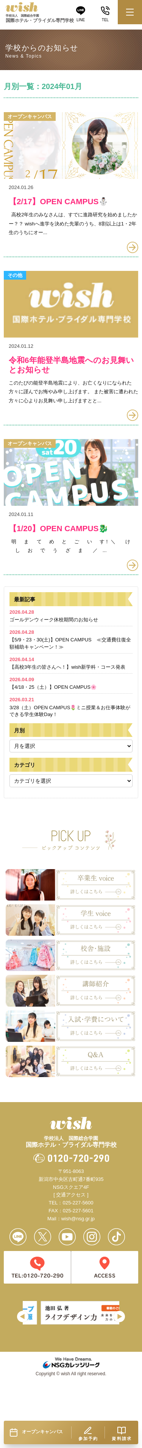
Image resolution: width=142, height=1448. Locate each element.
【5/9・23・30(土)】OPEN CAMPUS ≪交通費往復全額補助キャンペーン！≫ (70, 679)
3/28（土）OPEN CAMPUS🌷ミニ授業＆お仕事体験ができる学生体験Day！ (69, 747)
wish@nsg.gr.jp (78, 1258)
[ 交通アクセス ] (70, 1235)
